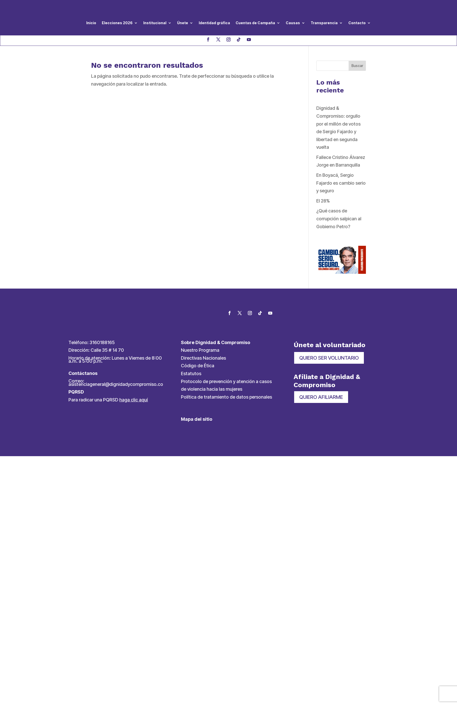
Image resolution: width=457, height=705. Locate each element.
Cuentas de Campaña (255, 23)
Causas (293, 23)
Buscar (357, 65)
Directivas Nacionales (203, 358)
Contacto (357, 23)
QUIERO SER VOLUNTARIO (329, 358)
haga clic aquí (133, 399)
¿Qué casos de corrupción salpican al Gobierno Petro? (338, 218)
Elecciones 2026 (117, 23)
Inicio (91, 23)
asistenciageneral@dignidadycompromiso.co (115, 384)
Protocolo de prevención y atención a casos (226, 381)
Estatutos (191, 373)
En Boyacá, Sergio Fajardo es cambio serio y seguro (341, 182)
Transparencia (324, 23)
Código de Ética (197, 365)
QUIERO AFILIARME (321, 397)
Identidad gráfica (214, 23)
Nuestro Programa (200, 350)
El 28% (323, 201)
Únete (182, 23)
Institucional (154, 23)
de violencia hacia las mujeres (211, 389)
